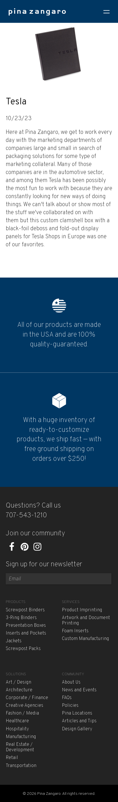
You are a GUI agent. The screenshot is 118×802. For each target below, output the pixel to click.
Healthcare (17, 721)
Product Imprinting (82, 610)
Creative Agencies (24, 706)
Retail (12, 758)
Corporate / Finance (27, 698)
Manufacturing (21, 737)
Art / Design (18, 682)
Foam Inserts (75, 631)
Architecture (19, 690)
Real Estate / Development (20, 747)
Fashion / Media (22, 713)
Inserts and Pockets (26, 633)
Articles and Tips (79, 721)
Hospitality (17, 729)
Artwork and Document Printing (86, 620)
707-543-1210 (26, 515)
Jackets (13, 641)
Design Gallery (77, 729)
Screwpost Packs (23, 649)
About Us (71, 682)
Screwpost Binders (25, 610)
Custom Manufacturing (85, 639)
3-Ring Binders (21, 618)
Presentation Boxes (26, 626)
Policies (70, 706)
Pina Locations (77, 713)
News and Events (79, 690)
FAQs (67, 698)
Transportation (21, 766)
